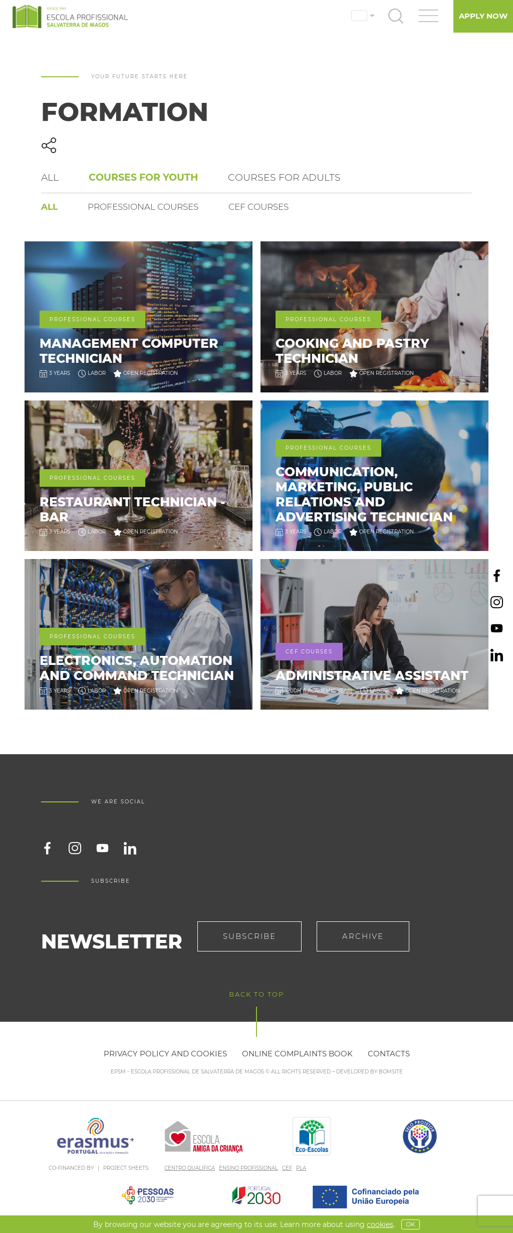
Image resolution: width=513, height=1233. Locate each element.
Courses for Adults (284, 177)
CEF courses (258, 207)
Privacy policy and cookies (165, 1053)
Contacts (389, 1053)
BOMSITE (391, 1071)
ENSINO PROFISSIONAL (248, 1168)
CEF (287, 1168)
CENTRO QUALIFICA (189, 1168)
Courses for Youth (143, 177)
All (50, 177)
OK (410, 1224)
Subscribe (249, 936)
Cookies (380, 1224)
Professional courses (143, 207)
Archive (363, 936)
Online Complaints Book (297, 1053)
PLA (301, 1168)
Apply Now (483, 16)
